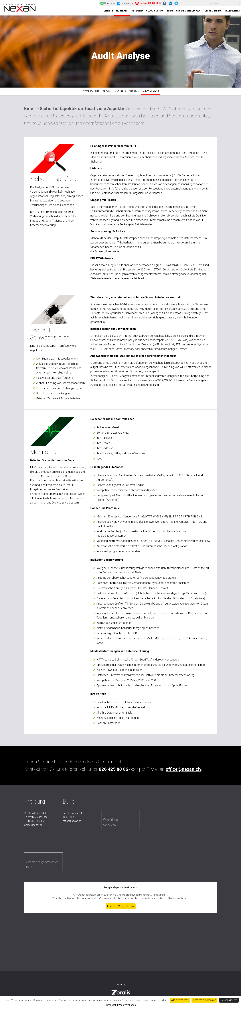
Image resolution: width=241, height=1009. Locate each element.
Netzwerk (137, 11)
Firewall (107, 92)
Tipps (170, 11)
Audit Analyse (150, 92)
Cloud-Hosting (155, 11)
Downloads (108, 3)
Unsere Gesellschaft (188, 11)
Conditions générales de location (42, 866)
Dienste (108, 11)
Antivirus (120, 92)
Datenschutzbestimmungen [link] (121, 1004)
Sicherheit (122, 11)
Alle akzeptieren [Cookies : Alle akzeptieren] (179, 1000)
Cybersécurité (91, 92)
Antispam (134, 92)
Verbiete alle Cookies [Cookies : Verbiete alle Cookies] (204, 1000)
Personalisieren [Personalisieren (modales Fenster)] (229, 1000)
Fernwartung (125, 3)
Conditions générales (110, 823)
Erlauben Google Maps (120, 907)
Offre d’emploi (213, 11)
